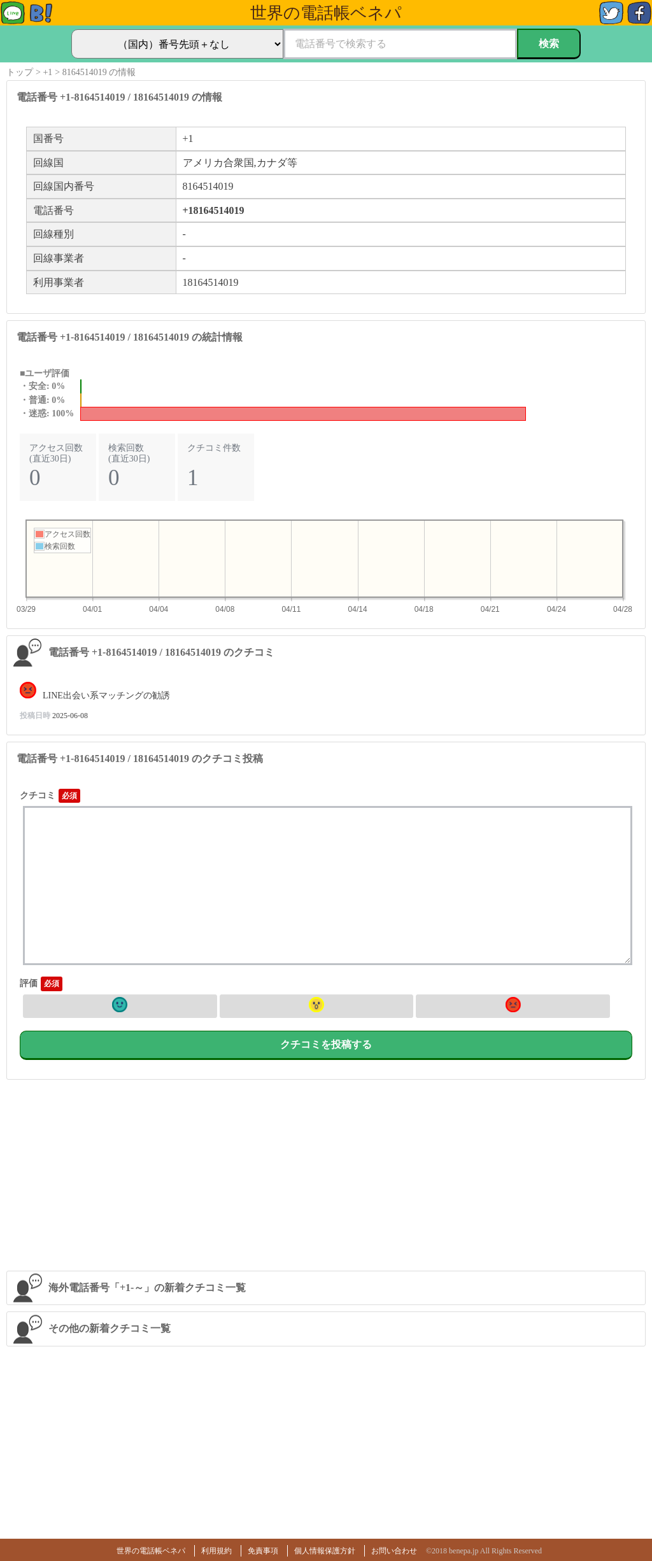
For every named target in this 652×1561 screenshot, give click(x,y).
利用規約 (216, 1550)
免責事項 (263, 1550)
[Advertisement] (326, 1175)
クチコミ (37, 795)
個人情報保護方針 (324, 1550)
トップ (19, 72)
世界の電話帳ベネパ (151, 1550)
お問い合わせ (394, 1550)
